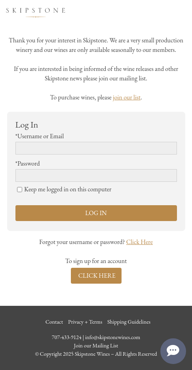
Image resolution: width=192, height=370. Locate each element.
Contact (54, 321)
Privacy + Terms (85, 321)
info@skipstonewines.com (112, 337)
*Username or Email (39, 136)
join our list (127, 97)
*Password (27, 163)
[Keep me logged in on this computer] (19, 189)
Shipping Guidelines (128, 321)
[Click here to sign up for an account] (96, 276)
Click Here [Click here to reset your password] (139, 242)
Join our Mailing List (96, 345)
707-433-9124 (67, 337)
